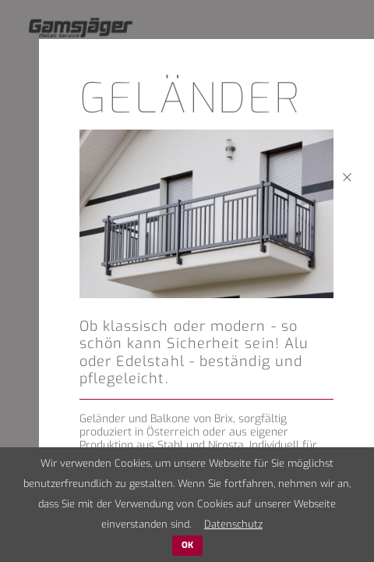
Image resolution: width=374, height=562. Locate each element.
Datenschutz (233, 524)
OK (187, 545)
